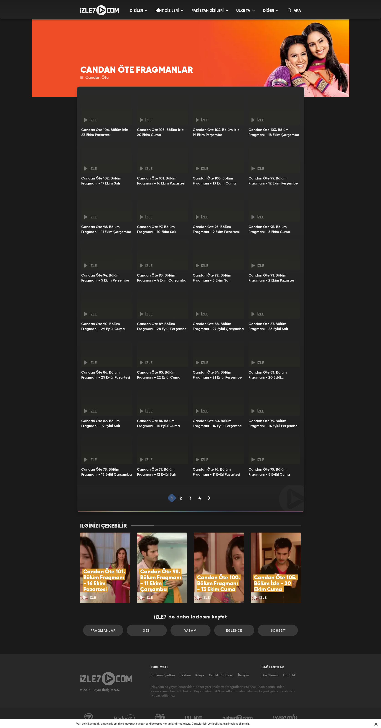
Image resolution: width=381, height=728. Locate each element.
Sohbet (278, 630)
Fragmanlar (103, 630)
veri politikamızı (218, 723)
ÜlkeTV (194, 718)
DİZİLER (138, 10)
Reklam (185, 675)
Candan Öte (94, 78)
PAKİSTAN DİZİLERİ (209, 10)
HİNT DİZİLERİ (169, 10)
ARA (294, 10)
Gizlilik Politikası (221, 675)
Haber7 (238, 718)
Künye (199, 675)
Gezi (147, 630)
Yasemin (285, 718)
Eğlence (234, 630)
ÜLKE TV (245, 10)
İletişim (243, 675)
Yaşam (190, 630)
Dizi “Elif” (290, 675)
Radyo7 (124, 718)
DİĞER (271, 10)
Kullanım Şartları (163, 675)
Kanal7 (88, 718)
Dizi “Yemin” (270, 675)
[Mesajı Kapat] (376, 724)
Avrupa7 (160, 718)
